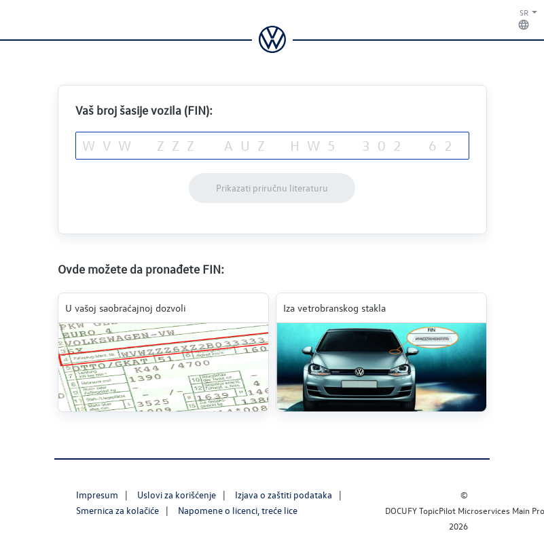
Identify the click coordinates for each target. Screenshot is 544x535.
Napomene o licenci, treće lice (237, 510)
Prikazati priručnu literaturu (272, 187)
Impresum (97, 494)
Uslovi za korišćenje (176, 494)
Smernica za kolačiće (117, 510)
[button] (516, 20)
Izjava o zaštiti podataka (283, 494)
